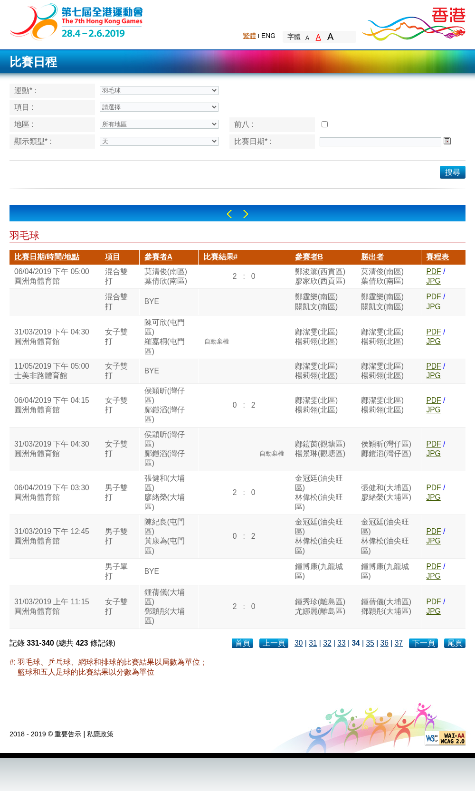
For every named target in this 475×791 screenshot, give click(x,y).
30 (298, 643)
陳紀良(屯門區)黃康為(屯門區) (164, 536)
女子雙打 (116, 336)
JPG (433, 281)
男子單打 (116, 571)
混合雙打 (116, 276)
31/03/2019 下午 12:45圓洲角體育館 (51, 536)
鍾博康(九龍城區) (319, 571)
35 (370, 643)
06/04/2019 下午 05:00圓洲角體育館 (51, 276)
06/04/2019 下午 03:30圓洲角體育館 (51, 492)
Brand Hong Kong (413, 21)
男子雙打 (116, 492)
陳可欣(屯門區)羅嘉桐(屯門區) (164, 336)
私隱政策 (100, 734)
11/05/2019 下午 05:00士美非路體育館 (51, 371)
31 (313, 643)
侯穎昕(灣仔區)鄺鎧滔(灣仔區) (164, 405)
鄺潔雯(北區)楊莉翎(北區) (316, 336)
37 (399, 643)
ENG (268, 35)
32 (327, 643)
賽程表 (437, 257)
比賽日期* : (253, 141)
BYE (151, 301)
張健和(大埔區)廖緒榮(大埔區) (164, 492)
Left (229, 214)
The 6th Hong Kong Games (77, 21)
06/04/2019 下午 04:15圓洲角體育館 (51, 405)
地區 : (24, 124)
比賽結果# (220, 257)
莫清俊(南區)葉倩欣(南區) (165, 276)
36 (384, 643)
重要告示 (68, 734)
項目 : (24, 107)
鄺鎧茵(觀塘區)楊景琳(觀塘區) (320, 448)
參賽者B (309, 257)
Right (245, 214)
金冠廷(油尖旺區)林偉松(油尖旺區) (319, 492)
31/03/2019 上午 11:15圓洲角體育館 (51, 606)
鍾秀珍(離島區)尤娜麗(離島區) (320, 606)
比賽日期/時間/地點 (46, 257)
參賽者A (158, 257)
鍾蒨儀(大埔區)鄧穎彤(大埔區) (164, 606)
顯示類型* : (33, 141)
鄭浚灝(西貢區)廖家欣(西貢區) (320, 276)
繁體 (249, 35)
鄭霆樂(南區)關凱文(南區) (316, 301)
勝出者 (372, 257)
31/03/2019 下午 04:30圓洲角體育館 (51, 336)
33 (341, 643)
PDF (433, 271)
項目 (112, 257)
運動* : (25, 90)
